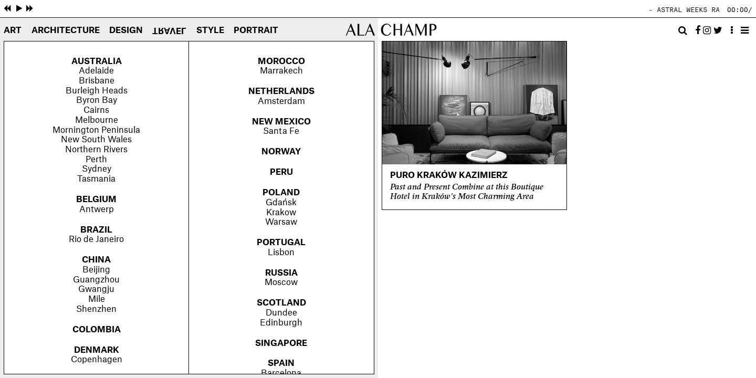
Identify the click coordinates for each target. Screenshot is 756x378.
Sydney (96, 169)
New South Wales (96, 139)
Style (210, 31)
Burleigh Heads (97, 91)
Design (126, 31)
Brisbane (96, 81)
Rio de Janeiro (96, 239)
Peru (281, 172)
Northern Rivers (96, 149)
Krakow (281, 212)
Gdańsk (281, 202)
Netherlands (281, 91)
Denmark (96, 350)
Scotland (281, 303)
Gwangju (96, 289)
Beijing (96, 270)
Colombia (96, 330)
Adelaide (96, 71)
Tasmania (96, 179)
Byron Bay (96, 100)
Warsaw (281, 222)
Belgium (96, 199)
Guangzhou (96, 280)
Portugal (281, 242)
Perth (96, 159)
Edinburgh (281, 323)
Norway (281, 152)
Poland (281, 192)
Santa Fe (281, 131)
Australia (96, 61)
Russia (281, 273)
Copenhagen (96, 359)
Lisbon (281, 252)
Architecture (66, 31)
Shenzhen (96, 309)
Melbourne (96, 120)
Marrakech (281, 71)
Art (13, 31)
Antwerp (96, 209)
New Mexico (281, 122)
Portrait (256, 31)
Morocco (281, 61)
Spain (281, 363)
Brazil (96, 230)
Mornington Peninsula (96, 130)
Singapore (281, 343)
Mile (96, 299)
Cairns (96, 110)
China (96, 260)
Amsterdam (281, 101)
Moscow (281, 282)
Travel (169, 30)
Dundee (281, 313)
